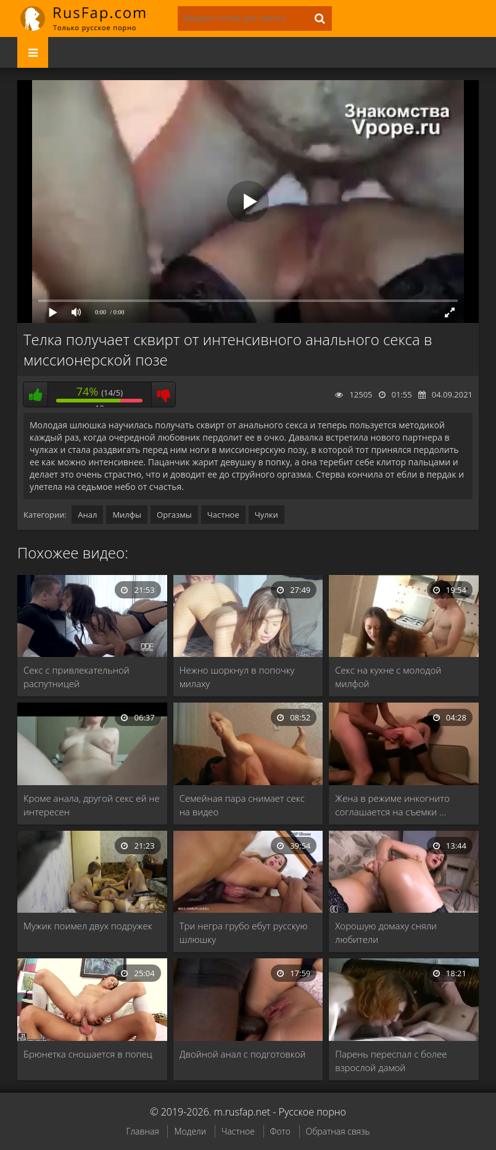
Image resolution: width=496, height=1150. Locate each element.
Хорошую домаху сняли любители (386, 932)
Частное (223, 514)
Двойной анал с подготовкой (243, 1054)
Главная (142, 1131)
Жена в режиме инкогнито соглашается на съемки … (392, 805)
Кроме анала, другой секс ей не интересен (91, 805)
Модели (190, 1131)
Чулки (266, 514)
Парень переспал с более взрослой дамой (391, 1061)
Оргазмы (174, 514)
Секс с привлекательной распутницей (76, 677)
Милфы (126, 514)
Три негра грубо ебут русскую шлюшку (244, 932)
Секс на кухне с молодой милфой (388, 677)
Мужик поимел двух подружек (87, 926)
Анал (87, 514)
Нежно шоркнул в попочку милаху (237, 677)
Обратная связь (338, 1131)
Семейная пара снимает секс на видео (242, 805)
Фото (280, 1131)
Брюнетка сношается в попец (87, 1054)
